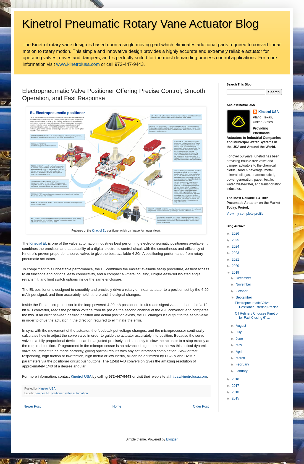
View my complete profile (245, 214)
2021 (235, 259)
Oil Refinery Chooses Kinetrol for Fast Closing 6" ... (256, 315)
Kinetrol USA (81, 376)
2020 (235, 266)
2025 (235, 240)
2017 (235, 386)
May (239, 345)
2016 (235, 392)
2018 (235, 379)
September (244, 297)
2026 (235, 233)
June (239, 339)
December (243, 278)
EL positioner (55, 393)
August (241, 326)
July (239, 332)
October (242, 291)
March (240, 358)
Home (116, 406)
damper (40, 393)
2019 (235, 272)
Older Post (201, 406)
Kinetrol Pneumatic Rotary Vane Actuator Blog (140, 23)
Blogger (171, 439)
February (242, 364)
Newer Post (32, 406)
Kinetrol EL (99, 230)
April (239, 352)
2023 (235, 253)
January (242, 371)
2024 (235, 246)
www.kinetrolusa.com (78, 64)
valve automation (76, 393)
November (243, 284)
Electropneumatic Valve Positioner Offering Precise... (258, 305)
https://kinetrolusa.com (189, 376)
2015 (235, 398)
